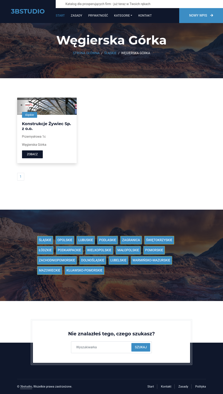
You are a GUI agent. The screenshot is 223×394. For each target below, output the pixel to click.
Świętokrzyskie (159, 240)
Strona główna (86, 53)
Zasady (76, 15)
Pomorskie (154, 250)
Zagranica (131, 240)
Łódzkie (45, 250)
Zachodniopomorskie (57, 260)
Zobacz (32, 154)
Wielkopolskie (99, 250)
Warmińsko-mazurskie (151, 260)
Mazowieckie (50, 270)
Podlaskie (107, 240)
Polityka (200, 386)
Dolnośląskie (92, 260)
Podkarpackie (69, 250)
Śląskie (110, 53)
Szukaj (141, 347)
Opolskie (64, 240)
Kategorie (122, 15)
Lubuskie (85, 240)
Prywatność (98, 15)
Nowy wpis (201, 15)
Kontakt (145, 15)
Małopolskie (128, 250)
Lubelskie (118, 260)
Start (60, 15)
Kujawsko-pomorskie (84, 270)
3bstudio (26, 386)
